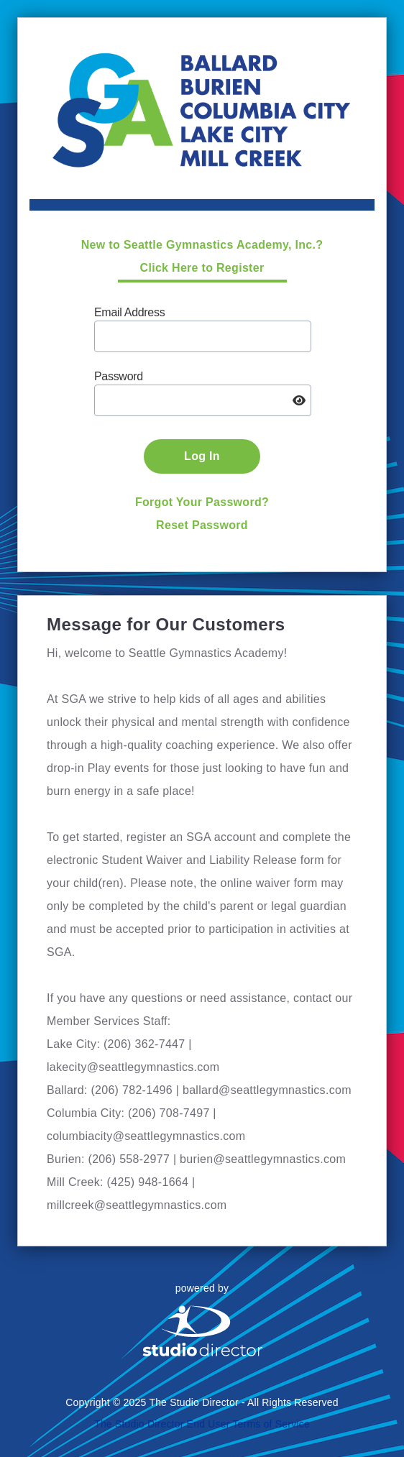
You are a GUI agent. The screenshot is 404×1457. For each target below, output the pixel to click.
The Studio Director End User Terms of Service (202, 1424)
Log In (202, 456)
